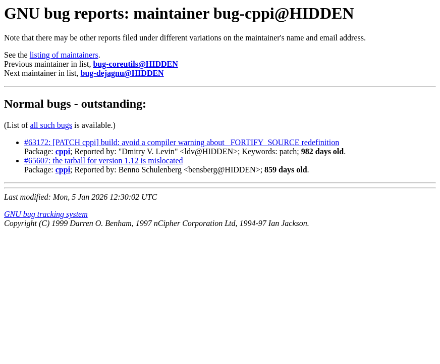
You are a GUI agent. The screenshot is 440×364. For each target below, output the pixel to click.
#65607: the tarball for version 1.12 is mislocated (103, 160)
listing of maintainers (64, 55)
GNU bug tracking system (46, 214)
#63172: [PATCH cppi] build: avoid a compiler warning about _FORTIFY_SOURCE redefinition (181, 142)
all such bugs (51, 125)
